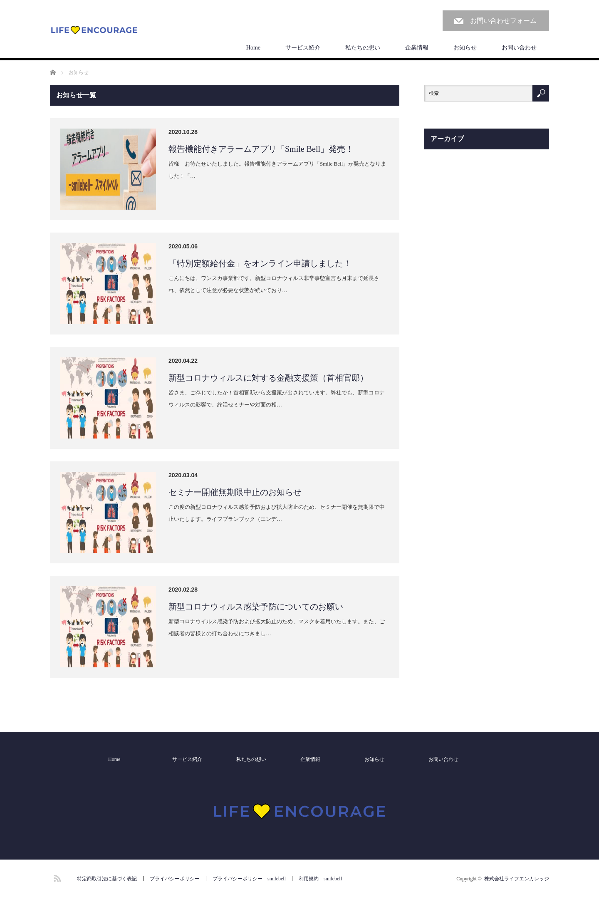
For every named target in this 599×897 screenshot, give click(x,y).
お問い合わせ (519, 48)
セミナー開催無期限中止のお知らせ (235, 492)
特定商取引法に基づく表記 (107, 878)
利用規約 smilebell (320, 878)
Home (253, 48)
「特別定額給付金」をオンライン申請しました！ (259, 263)
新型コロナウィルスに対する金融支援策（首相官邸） (268, 377)
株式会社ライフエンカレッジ (516, 879)
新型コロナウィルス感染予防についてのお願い (255, 606)
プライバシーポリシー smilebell (249, 878)
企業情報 (416, 48)
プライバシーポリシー (175, 878)
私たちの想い (362, 48)
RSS (56, 877)
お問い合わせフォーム (503, 20)
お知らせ (465, 48)
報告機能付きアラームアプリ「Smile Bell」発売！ (261, 149)
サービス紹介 (302, 48)
